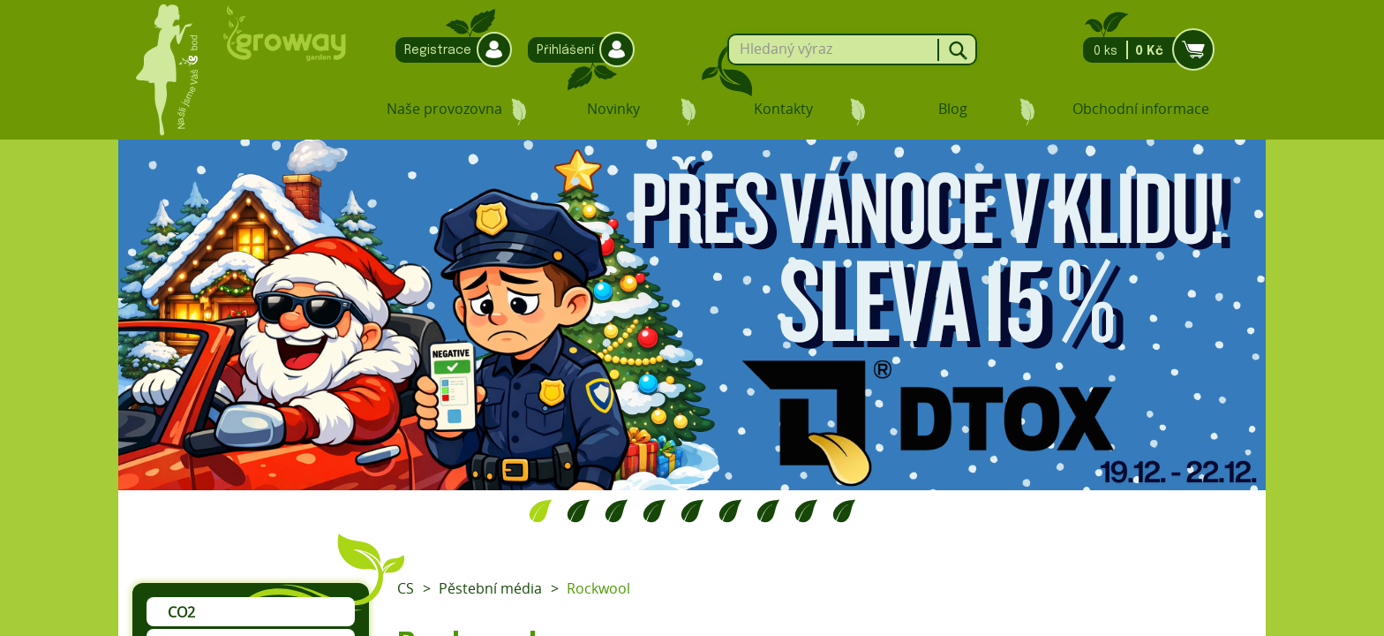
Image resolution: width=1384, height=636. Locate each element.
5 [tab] (692, 510)
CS (405, 588)
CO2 (181, 612)
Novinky (613, 108)
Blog (952, 108)
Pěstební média (490, 588)
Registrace (449, 50)
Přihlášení (577, 50)
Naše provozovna (444, 108)
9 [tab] (844, 510)
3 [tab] (617, 510)
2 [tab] (579, 510)
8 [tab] (806, 510)
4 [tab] (654, 510)
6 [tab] (730, 510)
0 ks (1143, 50)
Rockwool (598, 588)
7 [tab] (768, 510)
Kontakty (783, 108)
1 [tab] (541, 510)
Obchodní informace (1140, 108)
